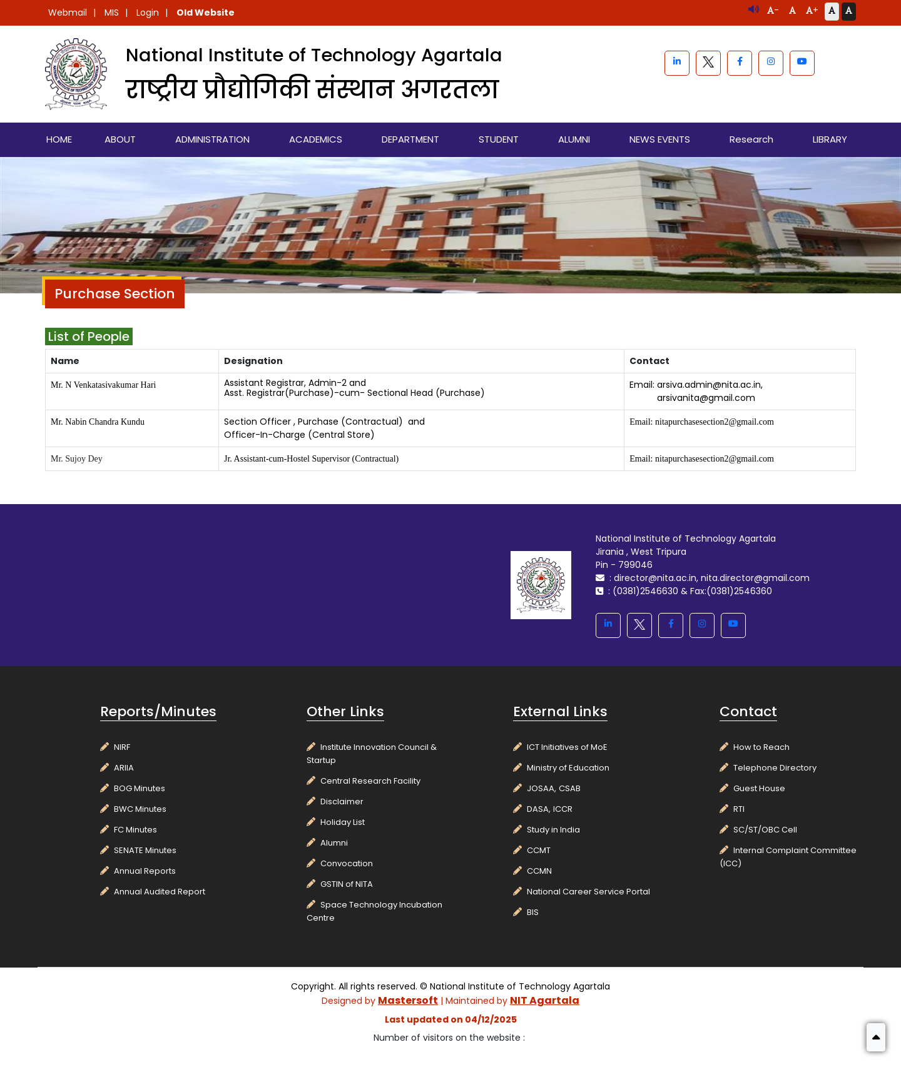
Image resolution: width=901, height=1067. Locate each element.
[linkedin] (677, 63)
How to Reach (761, 747)
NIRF (122, 747)
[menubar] (450, 140)
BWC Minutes (140, 809)
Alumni (334, 843)
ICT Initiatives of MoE (567, 747)
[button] (876, 1037)
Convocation (346, 863)
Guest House (759, 788)
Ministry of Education (568, 768)
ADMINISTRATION (212, 139)
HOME (59, 139)
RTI (739, 809)
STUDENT (499, 139)
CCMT (539, 850)
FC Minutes (135, 830)
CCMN (539, 871)
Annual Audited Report (159, 892)
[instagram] (770, 63)
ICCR (563, 809)
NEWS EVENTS (659, 139)
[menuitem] (59, 140)
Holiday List (342, 822)
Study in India (553, 830)
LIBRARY (830, 139)
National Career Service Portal (588, 892)
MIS (111, 12)
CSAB (570, 788)
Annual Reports (145, 871)
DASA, (539, 809)
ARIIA (124, 768)
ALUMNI (574, 139)
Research (751, 139)
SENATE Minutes (145, 850)
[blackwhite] (708, 63)
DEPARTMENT (410, 139)
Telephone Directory (775, 768)
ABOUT (120, 139)
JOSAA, (541, 788)
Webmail (67, 12)
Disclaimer (342, 801)
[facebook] (739, 63)
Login (147, 12)
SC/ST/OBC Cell (765, 830)
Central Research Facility (370, 781)
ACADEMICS (315, 139)
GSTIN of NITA (346, 884)
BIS (533, 912)
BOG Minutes (139, 788)
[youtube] (802, 63)
